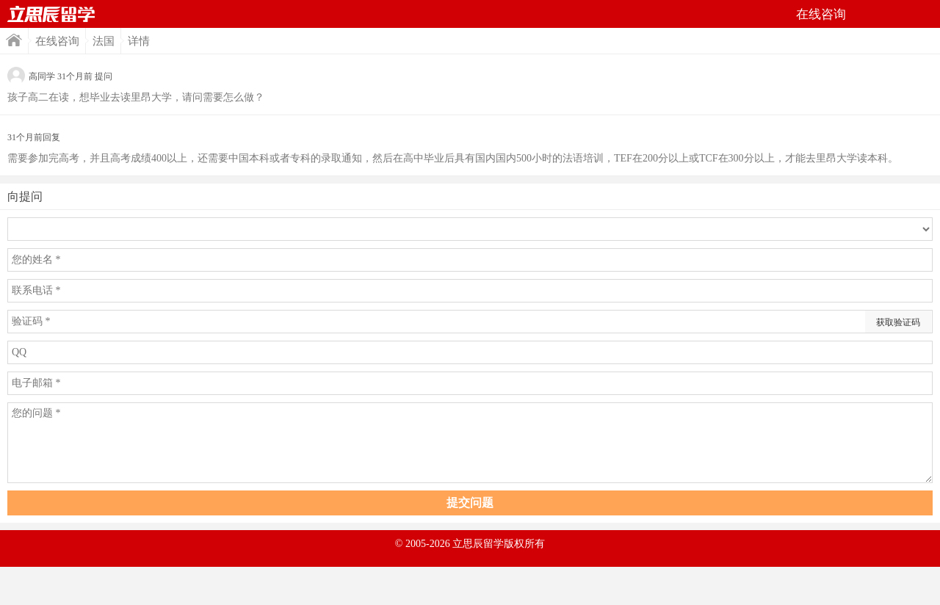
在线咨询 (57, 41)
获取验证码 (898, 322)
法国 (104, 41)
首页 (51, 14)
